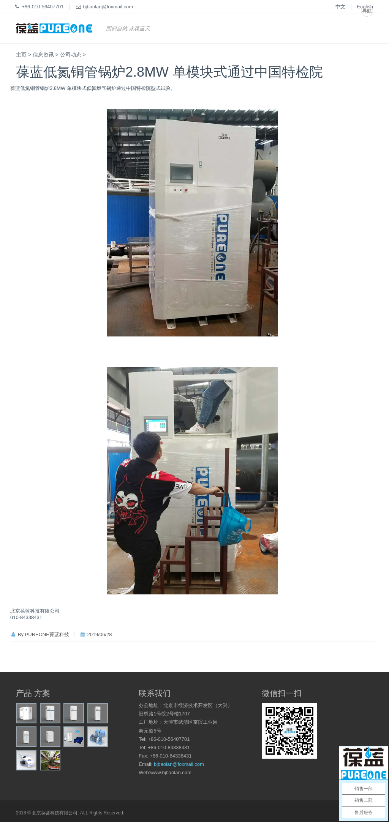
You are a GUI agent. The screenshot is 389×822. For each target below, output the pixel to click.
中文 (340, 6)
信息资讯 (43, 55)
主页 (21, 55)
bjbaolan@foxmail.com (179, 764)
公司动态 (70, 55)
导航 (367, 11)
